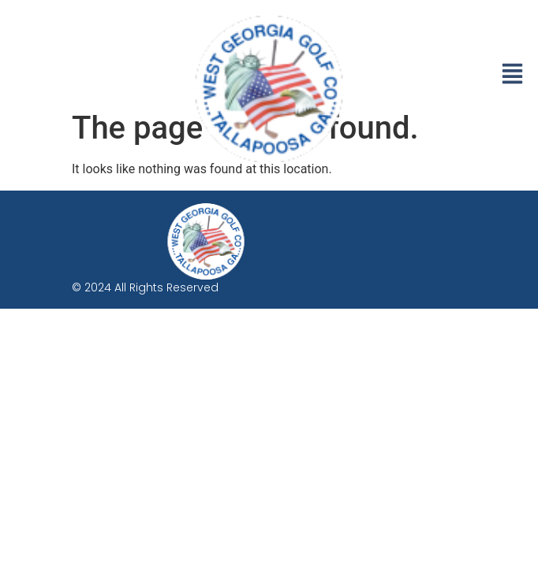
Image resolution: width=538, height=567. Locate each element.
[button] (512, 75)
